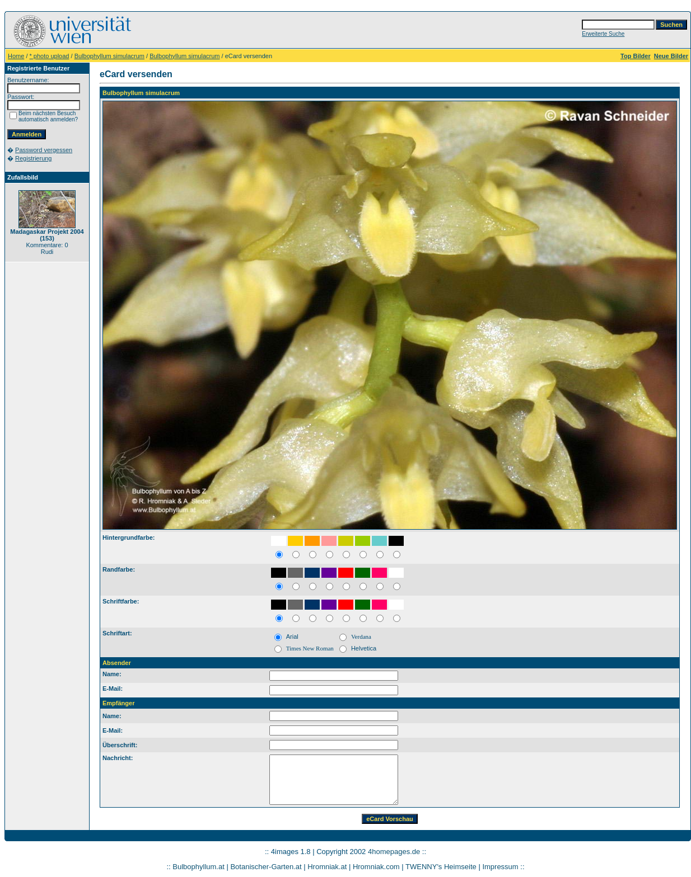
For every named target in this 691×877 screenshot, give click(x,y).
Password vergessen (43, 150)
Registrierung (33, 158)
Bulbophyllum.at (198, 866)
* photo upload (49, 56)
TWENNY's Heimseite (441, 866)
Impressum (500, 866)
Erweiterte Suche (603, 34)
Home (16, 56)
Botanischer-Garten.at (265, 866)
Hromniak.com (376, 866)
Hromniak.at (327, 866)
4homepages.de (394, 851)
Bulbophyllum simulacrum (109, 56)
